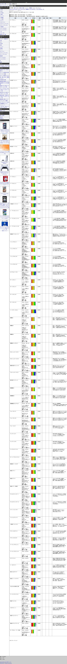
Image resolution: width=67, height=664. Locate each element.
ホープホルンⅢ (13, 33)
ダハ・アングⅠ (13, 119)
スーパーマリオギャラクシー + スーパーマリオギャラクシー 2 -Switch (4, 217)
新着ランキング (4, 230)
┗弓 (1, 31)
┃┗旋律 (1, 19)
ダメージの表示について (4, 75)
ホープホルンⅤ (13, 49)
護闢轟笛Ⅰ (12, 388)
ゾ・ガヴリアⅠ (13, 565)
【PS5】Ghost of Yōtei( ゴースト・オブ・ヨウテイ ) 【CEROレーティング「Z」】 (5, 141)
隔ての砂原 (2, 115)
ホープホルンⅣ (13, 41)
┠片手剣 (1, 12)
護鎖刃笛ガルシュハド (14, 365)
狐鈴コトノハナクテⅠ (14, 578)
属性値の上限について (4, 99)
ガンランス (2, 51)
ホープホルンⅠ (13, 20)
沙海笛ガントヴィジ (14, 203)
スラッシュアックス (3, 52)
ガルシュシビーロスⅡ (14, 358)
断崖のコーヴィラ (13, 126)
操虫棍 (1, 55)
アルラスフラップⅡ (14, 72)
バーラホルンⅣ (13, 197)
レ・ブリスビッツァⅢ (14, 226)
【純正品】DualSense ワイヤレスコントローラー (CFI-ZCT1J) (4, 173)
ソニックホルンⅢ (13, 256)
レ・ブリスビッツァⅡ (14, 218)
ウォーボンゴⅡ (13, 418)
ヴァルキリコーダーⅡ (14, 501)
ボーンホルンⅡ (13, 286)
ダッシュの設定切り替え (4, 72)
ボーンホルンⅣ (13, 302)
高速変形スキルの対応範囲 (4, 83)
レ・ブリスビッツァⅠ (14, 210)
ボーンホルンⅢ (13, 294)
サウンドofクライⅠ (14, 531)
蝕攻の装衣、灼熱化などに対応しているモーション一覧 (4, 96)
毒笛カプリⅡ (12, 478)
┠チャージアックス (3, 25)
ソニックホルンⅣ (13, 264)
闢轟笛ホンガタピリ (14, 343)
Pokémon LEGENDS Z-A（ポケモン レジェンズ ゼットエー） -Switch (4, 131)
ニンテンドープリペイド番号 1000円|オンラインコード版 (4, 152)
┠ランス (1, 20)
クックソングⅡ (13, 441)
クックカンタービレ (14, 449)
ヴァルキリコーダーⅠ (14, 494)
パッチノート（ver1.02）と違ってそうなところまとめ (4, 106)
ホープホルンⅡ (13, 26)
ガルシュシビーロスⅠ (14, 352)
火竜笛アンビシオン (14, 524)
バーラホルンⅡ (13, 183)
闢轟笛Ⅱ (12, 325)
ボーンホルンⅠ (13, 279)
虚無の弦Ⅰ (12, 153)
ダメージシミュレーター (4, 5)
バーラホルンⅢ (13, 190)
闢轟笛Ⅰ (12, 317)
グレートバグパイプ (14, 111)
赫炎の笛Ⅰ (12, 133)
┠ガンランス (2, 22)
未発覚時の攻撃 (3, 79)
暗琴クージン (12, 168)
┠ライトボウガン (3, 28)
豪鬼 (1, 62)
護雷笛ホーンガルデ (14, 463)
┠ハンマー (2, 16)
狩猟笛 (1, 48)
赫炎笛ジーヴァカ (13, 146)
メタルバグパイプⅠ (14, 88)
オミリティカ (12, 558)
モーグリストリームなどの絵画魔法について (4, 103)
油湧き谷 (1, 118)
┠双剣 (1, 14)
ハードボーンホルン (14, 310)
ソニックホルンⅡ (13, 248)
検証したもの (2, 110)
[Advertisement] (38, 1)
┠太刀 (1, 11)
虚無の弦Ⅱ (12, 161)
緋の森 (1, 117)
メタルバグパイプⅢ (14, 103)
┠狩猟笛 (1, 17)
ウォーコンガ (12, 426)
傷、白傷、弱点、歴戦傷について (4, 77)
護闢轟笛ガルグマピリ (14, 403)
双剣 (1, 45)
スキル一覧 (2, 33)
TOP (10, 3)
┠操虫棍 (1, 26)
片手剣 (1, 43)
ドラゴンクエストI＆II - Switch (5, 194)
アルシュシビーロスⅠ (14, 372)
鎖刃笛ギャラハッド (14, 380)
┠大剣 (1, 9)
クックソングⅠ (13, 433)
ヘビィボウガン (3, 59)
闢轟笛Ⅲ (12, 334)
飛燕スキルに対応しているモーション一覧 (4, 86)
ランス (1, 49)
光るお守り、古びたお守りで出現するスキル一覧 (4, 66)
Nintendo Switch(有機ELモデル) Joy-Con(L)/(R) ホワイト (4, 183)
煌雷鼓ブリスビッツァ (14, 234)
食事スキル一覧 (3, 34)
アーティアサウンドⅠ (14, 544)
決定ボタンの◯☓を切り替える (4, 70)
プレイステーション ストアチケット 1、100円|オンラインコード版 (4, 228)
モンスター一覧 (3, 3)
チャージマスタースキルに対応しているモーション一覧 (4, 89)
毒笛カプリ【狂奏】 (14, 486)
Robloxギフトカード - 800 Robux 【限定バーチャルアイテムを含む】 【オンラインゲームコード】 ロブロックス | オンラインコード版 (4, 205)
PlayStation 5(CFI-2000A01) (4, 163)
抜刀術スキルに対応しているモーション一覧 (4, 93)
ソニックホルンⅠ (13, 241)
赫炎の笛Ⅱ (12, 139)
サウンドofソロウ (13, 537)
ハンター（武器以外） (4, 38)
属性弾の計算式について (4, 81)
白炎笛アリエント (13, 80)
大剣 (1, 40)
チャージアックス (3, 54)
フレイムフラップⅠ (14, 517)
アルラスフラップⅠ (14, 64)
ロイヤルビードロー (14, 272)
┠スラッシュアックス (4, 23)
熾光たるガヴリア (13, 571)
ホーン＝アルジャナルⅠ (15, 457)
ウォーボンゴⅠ (13, 411)
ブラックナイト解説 (4, 100)
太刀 (1, 42)
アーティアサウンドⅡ (14, 551)
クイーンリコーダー (14, 509)
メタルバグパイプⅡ (14, 96)
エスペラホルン (13, 57)
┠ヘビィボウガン (3, 29)
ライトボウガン (3, 57)
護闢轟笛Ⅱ (12, 395)
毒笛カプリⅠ (12, 470)
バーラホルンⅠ (13, 176)
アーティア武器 (3, 74)
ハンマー (1, 46)
